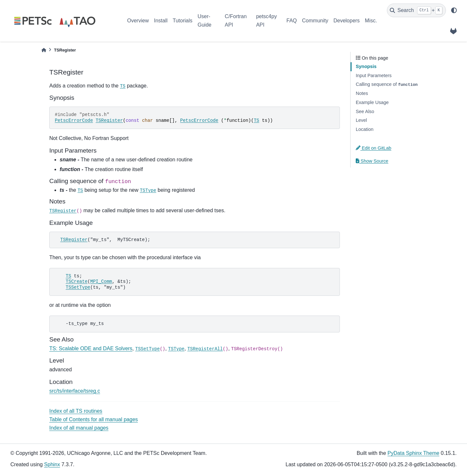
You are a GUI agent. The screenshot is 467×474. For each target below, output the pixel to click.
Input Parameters (373, 75)
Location (364, 129)
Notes (362, 93)
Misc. (371, 20)
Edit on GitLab (373, 148)
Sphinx (52, 464)
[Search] (416, 10)
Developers (346, 20)
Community (315, 20)
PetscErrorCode (74, 120)
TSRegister (109, 120)
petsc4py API (266, 21)
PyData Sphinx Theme (413, 453)
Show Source (372, 161)
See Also (365, 111)
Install (161, 20)
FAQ (291, 20)
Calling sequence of (387, 84)
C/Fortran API (236, 21)
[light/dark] (454, 10)
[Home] (44, 50)
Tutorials (182, 20)
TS (123, 86)
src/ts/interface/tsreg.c (74, 391)
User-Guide (204, 21)
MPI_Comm (101, 281)
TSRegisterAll (205, 349)
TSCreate (77, 281)
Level (361, 120)
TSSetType (78, 287)
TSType (148, 190)
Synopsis (366, 66)
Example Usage (372, 102)
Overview (138, 20)
